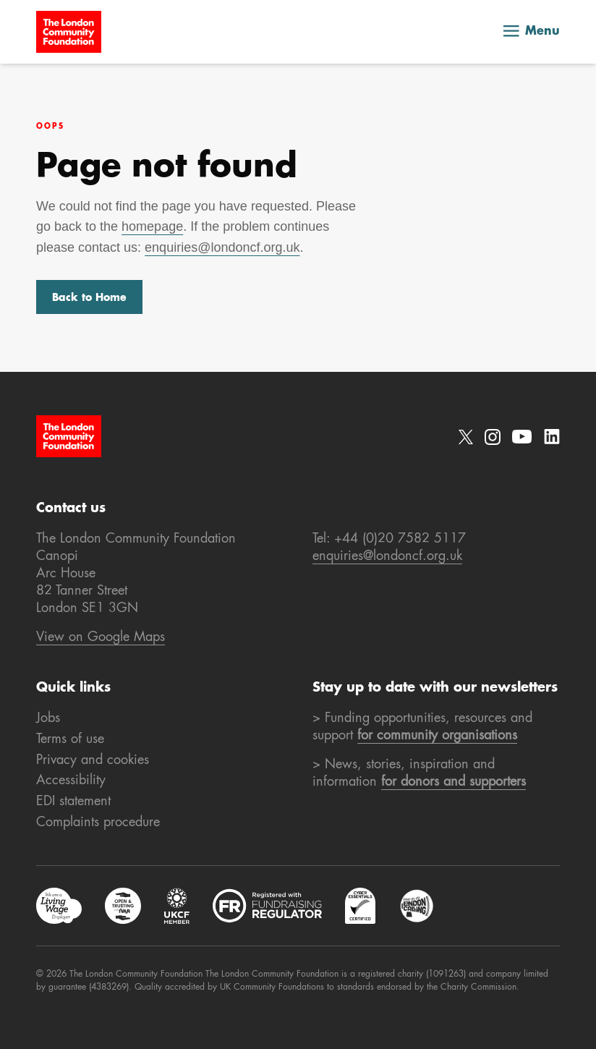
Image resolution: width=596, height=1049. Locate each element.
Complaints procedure (98, 822)
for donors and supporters (453, 782)
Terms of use (70, 739)
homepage (152, 226)
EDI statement (73, 801)
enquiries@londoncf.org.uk (222, 247)
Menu (531, 31)
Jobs (48, 718)
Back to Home (89, 298)
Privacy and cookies (92, 760)
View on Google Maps (100, 637)
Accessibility (71, 780)
